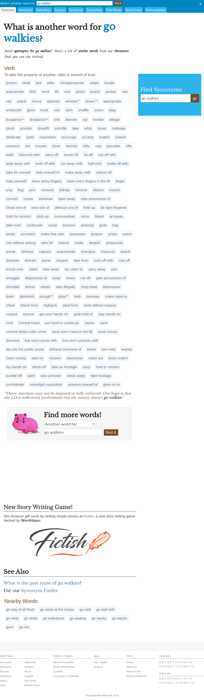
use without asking (21, 243)
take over (13, 225)
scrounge (69, 137)
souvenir (13, 146)
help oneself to (48, 172)
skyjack (62, 260)
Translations (94, 10)
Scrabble (58, 671)
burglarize (38, 120)
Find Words (113, 10)
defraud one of (66, 208)
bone (56, 146)
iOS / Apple (100, 662)
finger (120, 181)
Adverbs (28, 666)
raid (124, 92)
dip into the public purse (25, 349)
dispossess (112, 287)
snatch (104, 137)
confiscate (34, 225)
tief (27, 146)
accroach (28, 234)
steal (26, 83)
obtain (45, 287)
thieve (36, 101)
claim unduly (16, 358)
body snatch (118, 358)
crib (57, 120)
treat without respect (100, 305)
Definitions (43, 10)
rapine (89, 323)
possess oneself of (83, 385)
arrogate (116, 216)
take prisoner (51, 376)
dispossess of (36, 278)
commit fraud (29, 323)
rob (8, 101)
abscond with (29, 155)
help (77, 297)
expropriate (15, 92)
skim (69, 110)
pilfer (51, 83)
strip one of (40, 208)
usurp (52, 225)
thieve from (29, 305)
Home (129, 662)
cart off (124, 260)
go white (30, 618)
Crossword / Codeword (66, 676)
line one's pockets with (80, 341)
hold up (89, 208)
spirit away (66, 199)
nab (57, 110)
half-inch (95, 164)
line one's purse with (41, 341)
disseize (12, 260)
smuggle (13, 278)
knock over (14, 269)
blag (112, 110)
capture (45, 252)
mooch (114, 190)
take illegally (65, 287)
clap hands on (109, 314)
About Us (131, 666)
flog (20, 190)
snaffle (83, 110)
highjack (50, 305)
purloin (11, 83)
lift (56, 92)
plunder (26, 128)
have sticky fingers (46, 181)
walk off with (45, 164)
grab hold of (83, 314)
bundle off (14, 376)
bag (115, 225)
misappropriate (72, 83)
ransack (47, 190)
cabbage (119, 128)
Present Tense (32, 685)
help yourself (16, 181)
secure (28, 314)
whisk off (39, 367)
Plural (27, 671)
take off (47, 243)
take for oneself (18, 172)
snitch (21, 101)
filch (33, 92)
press (112, 234)
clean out (95, 358)
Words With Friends (64, 666)
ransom (55, 358)
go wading (78, 618)
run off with (107, 155)
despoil (94, 243)
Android (98, 666)
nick (67, 92)
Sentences (76, 10)
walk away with (18, 164)
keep (56, 278)
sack (103, 323)
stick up (43, 216)
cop (98, 146)
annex (90, 101)
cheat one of (16, 208)
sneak (11, 252)
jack (32, 190)
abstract (53, 101)
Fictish (88, 516)
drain (10, 297)
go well (85, 610)
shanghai (88, 252)
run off (86, 278)
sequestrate (66, 252)
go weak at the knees (57, 610)
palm (30, 137)
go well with (105, 610)
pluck (10, 128)
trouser (41, 146)
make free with (52, 234)
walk (9, 155)
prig (9, 190)
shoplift (43, 128)
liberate (71, 120)
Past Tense (30, 680)
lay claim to (74, 269)
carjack (11, 314)
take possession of (95, 199)
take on (37, 358)
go (195, 98)
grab (103, 225)
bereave (92, 297)
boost (102, 128)
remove (81, 190)
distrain (30, 260)
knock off (71, 155)
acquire (97, 234)
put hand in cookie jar (62, 323)
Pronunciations (156, 10)
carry (86, 367)
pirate (10, 234)
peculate (113, 146)
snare (98, 110)
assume (69, 225)
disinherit (27, 297)
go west (12, 618)
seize (85, 216)
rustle (79, 243)
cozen (28, 199)
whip (88, 128)
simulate (12, 287)
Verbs (3, 685)
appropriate (112, 101)
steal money (107, 332)
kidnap (64, 190)
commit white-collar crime (26, 332)
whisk (91, 349)
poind (46, 260)
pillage (114, 120)
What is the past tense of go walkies (42, 583)
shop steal (89, 287)
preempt (87, 225)
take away (51, 269)
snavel (120, 137)
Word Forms (134, 10)
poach (95, 92)
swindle (60, 128)
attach (125, 252)
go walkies (73, 432)
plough (45, 297)
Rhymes (60, 10)
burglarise (14, 120)
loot (38, 83)
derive (30, 287)
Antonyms (25, 10)
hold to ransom (107, 367)
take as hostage (64, 367)
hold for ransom (18, 216)
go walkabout (53, 618)
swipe (94, 83)
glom (31, 110)
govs (10, 627)
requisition (48, 137)
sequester (77, 234)
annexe (71, 101)
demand (12, 341)
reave (70, 278)
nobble (98, 120)
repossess (74, 358)
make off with (117, 164)
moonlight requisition (46, 385)
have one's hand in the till (72, 332)
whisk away (76, 376)
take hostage (101, 376)
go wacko (119, 618)
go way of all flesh (20, 610)
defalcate (13, 137)
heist (45, 92)
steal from (70, 305)
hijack (99, 216)
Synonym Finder (39, 590)
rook (9, 323)
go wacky (99, 618)
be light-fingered (113, 208)
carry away (96, 269)
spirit (31, 376)
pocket (111, 92)
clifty (86, 146)
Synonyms (8, 10)
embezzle (13, 110)
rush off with (103, 260)
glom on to (111, 385)
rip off (88, 155)
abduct (98, 190)
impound (108, 252)
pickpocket (114, 243)
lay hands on (16, 367)
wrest (127, 234)
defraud (27, 252)
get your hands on (53, 314)
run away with (71, 164)
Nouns (3, 680)
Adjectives (30, 662)
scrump (88, 137)
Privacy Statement (136, 676)
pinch (80, 92)
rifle (128, 146)
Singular (28, 676)
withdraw (46, 199)
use (114, 269)
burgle (109, 83)
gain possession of (111, 278)
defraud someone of (65, 349)
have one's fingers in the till (88, 181)
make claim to (116, 297)
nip (85, 120)
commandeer (64, 216)
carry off (51, 155)
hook (44, 110)
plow (62, 297)
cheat (10, 305)
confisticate (15, 385)
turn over (109, 349)
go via (24, 627)
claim (33, 269)
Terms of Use (133, 671)
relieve (63, 243)
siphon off (103, 172)
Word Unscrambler (63, 662)
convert (12, 199)
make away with (77, 172)
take (75, 128)
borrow (71, 146)
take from (81, 260)
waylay (126, 349)
